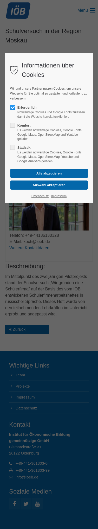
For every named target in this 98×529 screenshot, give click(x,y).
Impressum (59, 196)
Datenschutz (40, 196)
